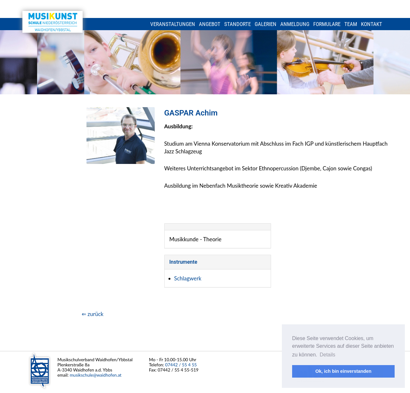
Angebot (209, 24)
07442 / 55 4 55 (181, 364)
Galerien (265, 24)
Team (350, 24)
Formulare (326, 24)
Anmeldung (294, 24)
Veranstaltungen (172, 24)
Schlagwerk (187, 278)
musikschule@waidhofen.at (96, 375)
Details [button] (327, 354)
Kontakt (371, 24)
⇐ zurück (92, 314)
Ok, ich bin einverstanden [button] (343, 371)
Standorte (237, 24)
